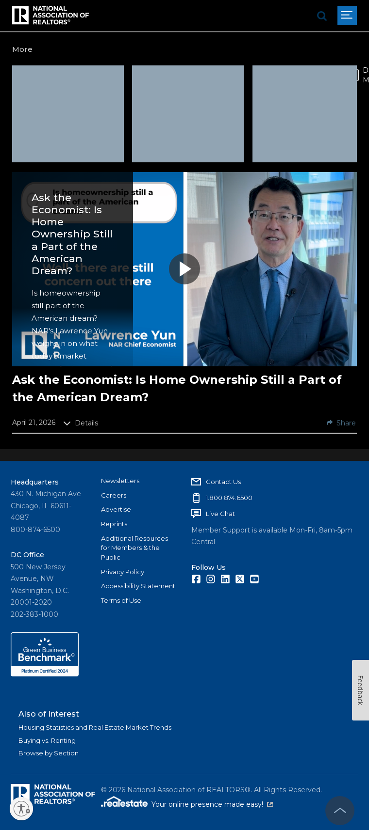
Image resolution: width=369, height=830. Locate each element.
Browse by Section (48, 753)
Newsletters (120, 481)
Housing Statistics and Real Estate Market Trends (94, 727)
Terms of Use (121, 600)
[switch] (358, 75)
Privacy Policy (122, 572)
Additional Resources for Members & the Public (134, 547)
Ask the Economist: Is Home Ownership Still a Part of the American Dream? (72, 234)
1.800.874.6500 (229, 497)
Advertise (116, 509)
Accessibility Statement (138, 586)
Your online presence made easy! (212, 804)
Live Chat (220, 513)
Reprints (114, 524)
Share (341, 423)
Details (80, 423)
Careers (113, 495)
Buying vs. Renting (47, 740)
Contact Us (223, 481)
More (22, 49)
